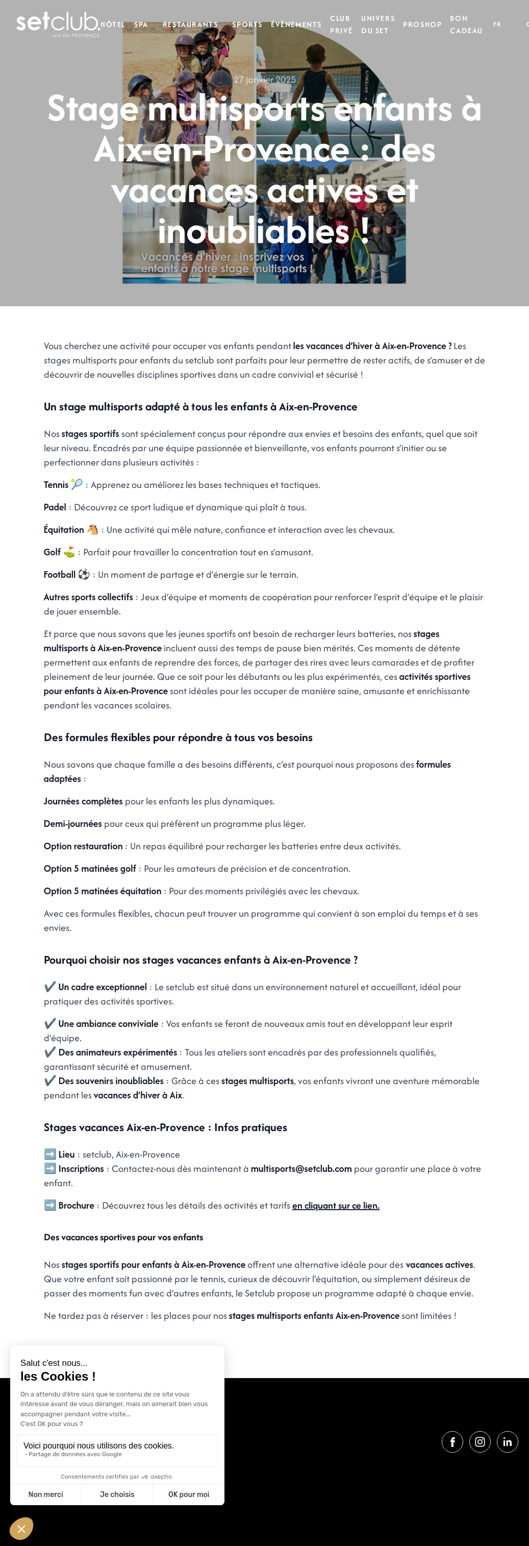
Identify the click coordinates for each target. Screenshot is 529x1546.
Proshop (422, 24)
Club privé (341, 24)
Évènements (296, 24)
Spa (141, 24)
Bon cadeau (466, 24)
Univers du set (378, 24)
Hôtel (113, 24)
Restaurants (190, 24)
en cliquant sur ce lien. (336, 1205)
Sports (247, 24)
